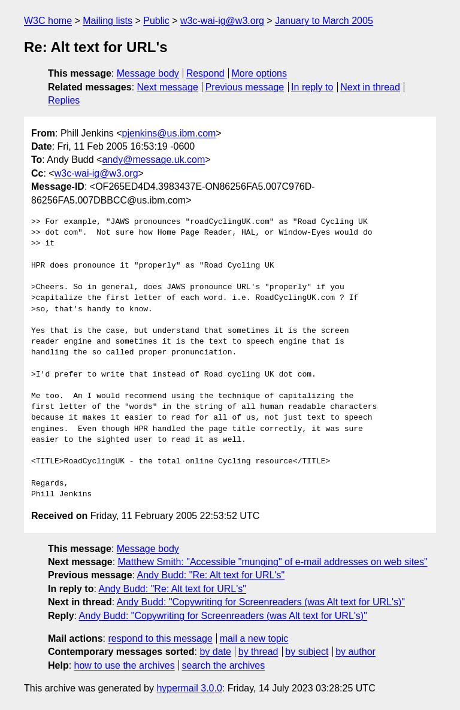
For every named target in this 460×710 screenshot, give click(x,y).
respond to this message (160, 638)
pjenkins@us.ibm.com (169, 133)
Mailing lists (107, 21)
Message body (148, 73)
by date (215, 652)
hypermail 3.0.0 (189, 688)
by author (355, 652)
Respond (205, 73)
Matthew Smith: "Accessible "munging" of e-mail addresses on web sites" (273, 562)
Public (156, 21)
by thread (258, 652)
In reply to (312, 87)
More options (260, 73)
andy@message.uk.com (153, 159)
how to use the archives (124, 665)
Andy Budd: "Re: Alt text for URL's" (211, 575)
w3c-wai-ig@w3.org (222, 21)
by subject (306, 652)
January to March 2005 (324, 21)
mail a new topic (254, 638)
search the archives (223, 665)
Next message (167, 87)
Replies (64, 100)
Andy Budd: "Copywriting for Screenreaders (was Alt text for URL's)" (261, 602)
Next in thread (370, 87)
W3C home (48, 21)
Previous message (245, 87)
